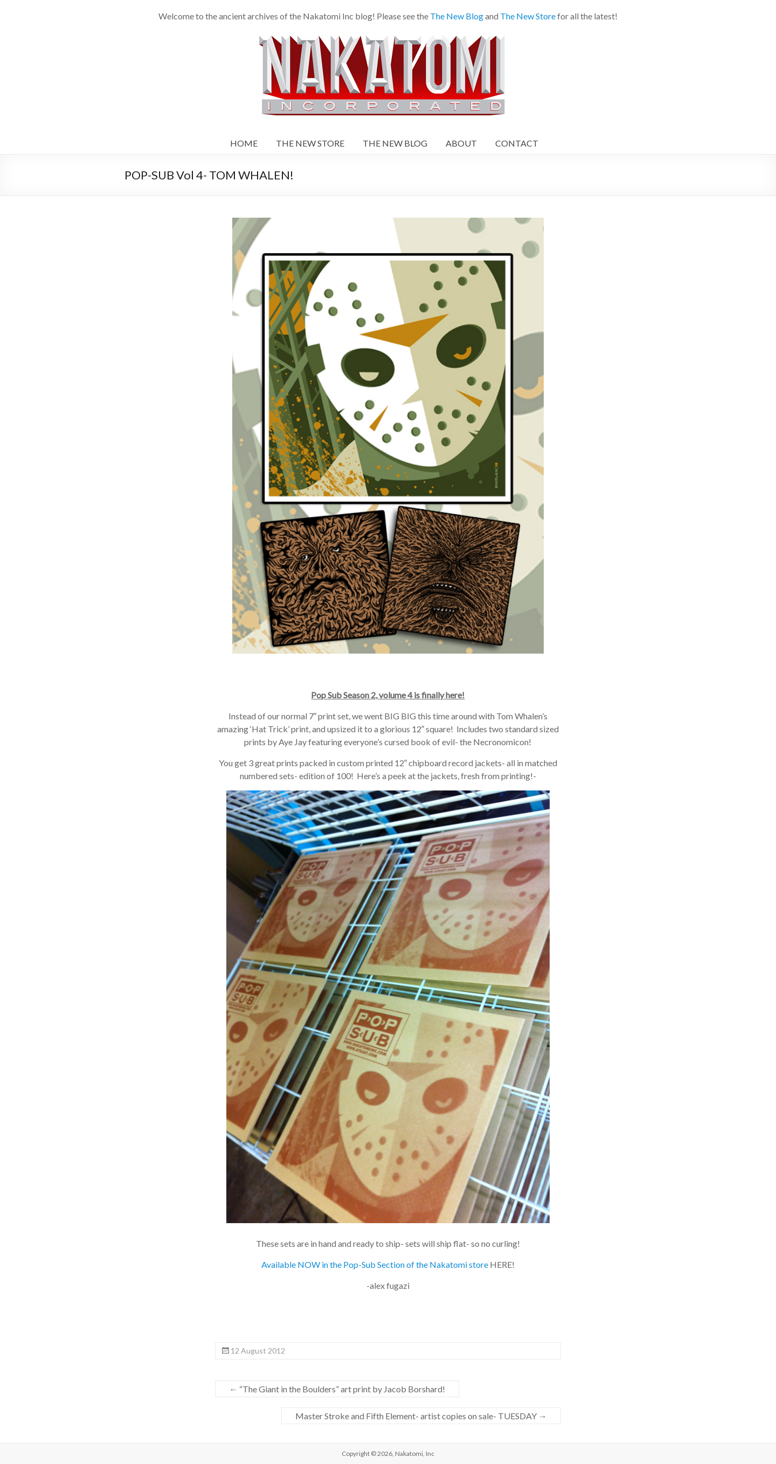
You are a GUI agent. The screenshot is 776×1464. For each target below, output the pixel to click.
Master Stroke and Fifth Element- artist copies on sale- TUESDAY (421, 1416)
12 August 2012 (258, 1350)
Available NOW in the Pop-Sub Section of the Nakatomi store (374, 1264)
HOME (244, 143)
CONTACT (516, 143)
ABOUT (461, 143)
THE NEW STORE (310, 143)
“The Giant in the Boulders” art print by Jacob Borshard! (337, 1389)
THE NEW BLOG (395, 143)
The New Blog (456, 16)
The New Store (528, 16)
